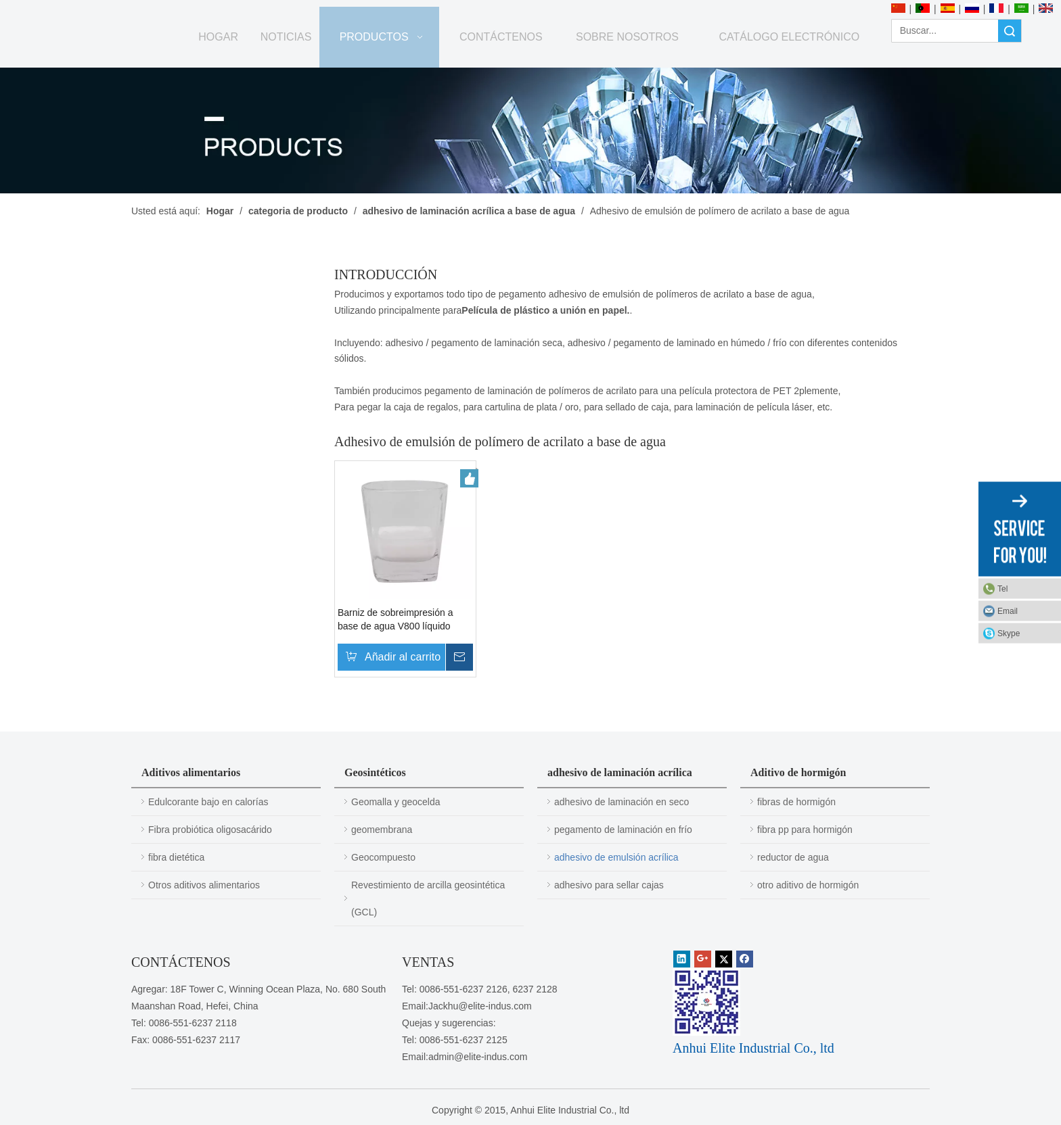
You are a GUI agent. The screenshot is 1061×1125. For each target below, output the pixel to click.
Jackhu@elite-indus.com (480, 1006)
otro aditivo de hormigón (808, 885)
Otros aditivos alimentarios (204, 885)
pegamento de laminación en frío (623, 829)
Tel (1002, 589)
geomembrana (381, 829)
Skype (1008, 633)
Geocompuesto (383, 857)
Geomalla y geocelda (396, 801)
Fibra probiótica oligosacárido (210, 829)
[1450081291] (706, 1002)
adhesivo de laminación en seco (621, 801)
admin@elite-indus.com (478, 1056)
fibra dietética (176, 857)
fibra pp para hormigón (805, 829)
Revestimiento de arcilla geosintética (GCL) (428, 898)
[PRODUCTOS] (530, 130)
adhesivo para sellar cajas (609, 885)
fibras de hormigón (796, 801)
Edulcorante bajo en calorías (208, 801)
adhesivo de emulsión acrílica (616, 857)
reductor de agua (793, 857)
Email (1007, 611)
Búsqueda (1009, 31)
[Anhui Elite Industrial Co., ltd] (105, 8)
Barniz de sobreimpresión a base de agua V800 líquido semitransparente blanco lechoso (395, 620)
